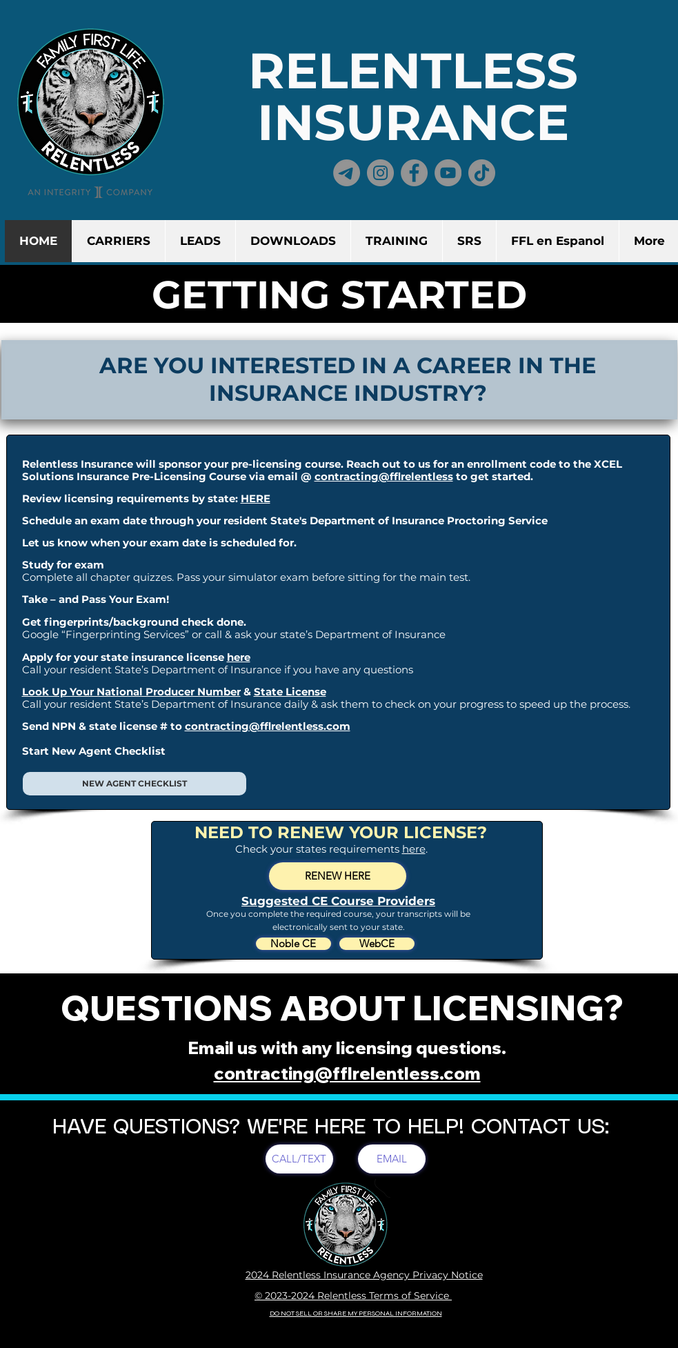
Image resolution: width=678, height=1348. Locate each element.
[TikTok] (481, 172)
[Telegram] (346, 172)
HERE (255, 498)
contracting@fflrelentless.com (267, 726)
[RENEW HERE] (337, 876)
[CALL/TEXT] (299, 1158)
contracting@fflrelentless (384, 476)
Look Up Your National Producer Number (131, 691)
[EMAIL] (392, 1158)
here (238, 657)
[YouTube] (448, 172)
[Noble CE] (293, 944)
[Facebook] (414, 172)
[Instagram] (380, 172)
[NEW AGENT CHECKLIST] (134, 783)
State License (290, 691)
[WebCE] (377, 944)
